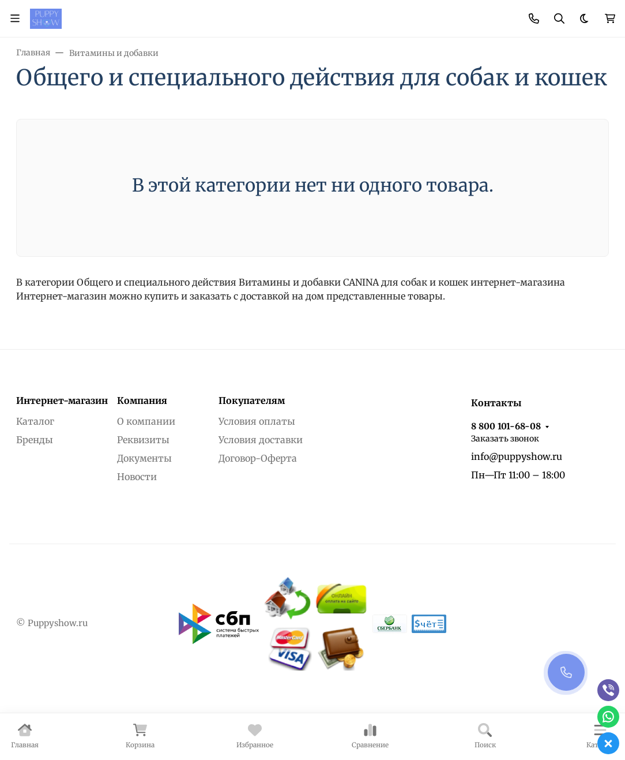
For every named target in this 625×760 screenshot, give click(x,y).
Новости (137, 476)
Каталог (35, 421)
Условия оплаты (257, 421)
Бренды (34, 439)
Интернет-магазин (62, 400)
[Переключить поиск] (559, 18)
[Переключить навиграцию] (15, 18)
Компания (142, 400)
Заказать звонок (505, 438)
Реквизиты (143, 439)
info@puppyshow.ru (516, 456)
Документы (144, 458)
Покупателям (252, 400)
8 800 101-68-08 (506, 426)
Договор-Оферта (258, 458)
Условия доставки (261, 439)
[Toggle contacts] (534, 18)
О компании (146, 421)
